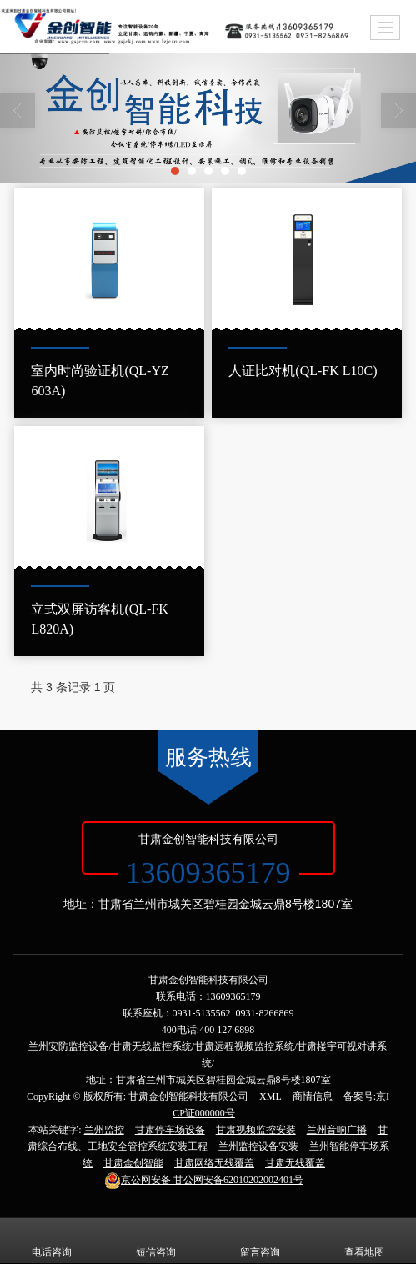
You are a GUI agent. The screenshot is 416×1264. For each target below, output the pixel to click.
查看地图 (364, 1240)
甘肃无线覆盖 (295, 1163)
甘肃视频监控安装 (256, 1130)
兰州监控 (104, 1130)
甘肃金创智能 (133, 1163)
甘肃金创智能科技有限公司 (188, 1096)
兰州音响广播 (337, 1130)
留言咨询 (260, 1240)
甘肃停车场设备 (170, 1130)
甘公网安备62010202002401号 (203, 1180)
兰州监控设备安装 (258, 1146)
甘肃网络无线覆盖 (214, 1163)
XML (270, 1096)
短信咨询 (156, 1240)
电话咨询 (52, 1240)
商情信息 (313, 1096)
